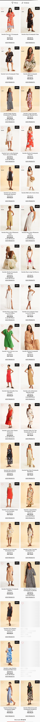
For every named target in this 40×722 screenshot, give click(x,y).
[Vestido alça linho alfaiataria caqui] (9, 223)
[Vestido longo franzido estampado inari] (30, 538)
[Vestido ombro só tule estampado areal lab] (30, 421)
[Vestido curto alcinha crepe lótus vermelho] (9, 499)
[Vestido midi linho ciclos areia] (30, 184)
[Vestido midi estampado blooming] (30, 65)
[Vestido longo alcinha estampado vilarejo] (30, 499)
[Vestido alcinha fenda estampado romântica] (30, 655)
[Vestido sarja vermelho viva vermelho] (9, 382)
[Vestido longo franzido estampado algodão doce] (30, 104)
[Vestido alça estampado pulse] (30, 25)
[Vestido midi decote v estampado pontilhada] (30, 577)
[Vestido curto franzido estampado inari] (9, 538)
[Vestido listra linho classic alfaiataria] (9, 421)
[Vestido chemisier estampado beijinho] (9, 577)
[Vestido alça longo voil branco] (30, 263)
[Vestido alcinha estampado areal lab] (9, 263)
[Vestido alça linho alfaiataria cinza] (30, 223)
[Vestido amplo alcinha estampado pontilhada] (9, 104)
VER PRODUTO (9, 42)
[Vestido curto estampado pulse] (9, 65)
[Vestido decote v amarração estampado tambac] (30, 616)
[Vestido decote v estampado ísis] (9, 25)
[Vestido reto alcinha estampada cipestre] (9, 460)
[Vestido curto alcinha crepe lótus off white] (30, 302)
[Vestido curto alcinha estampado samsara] (9, 184)
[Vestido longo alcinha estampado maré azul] (9, 655)
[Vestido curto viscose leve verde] (9, 342)
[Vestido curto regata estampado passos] (9, 616)
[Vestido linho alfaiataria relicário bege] (30, 382)
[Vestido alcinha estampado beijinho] (30, 342)
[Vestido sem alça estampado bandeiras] (30, 460)
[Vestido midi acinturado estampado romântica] (30, 694)
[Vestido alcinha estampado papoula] (30, 144)
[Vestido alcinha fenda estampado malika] (9, 694)
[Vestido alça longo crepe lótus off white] (9, 302)
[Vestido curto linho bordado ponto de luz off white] (9, 144)
